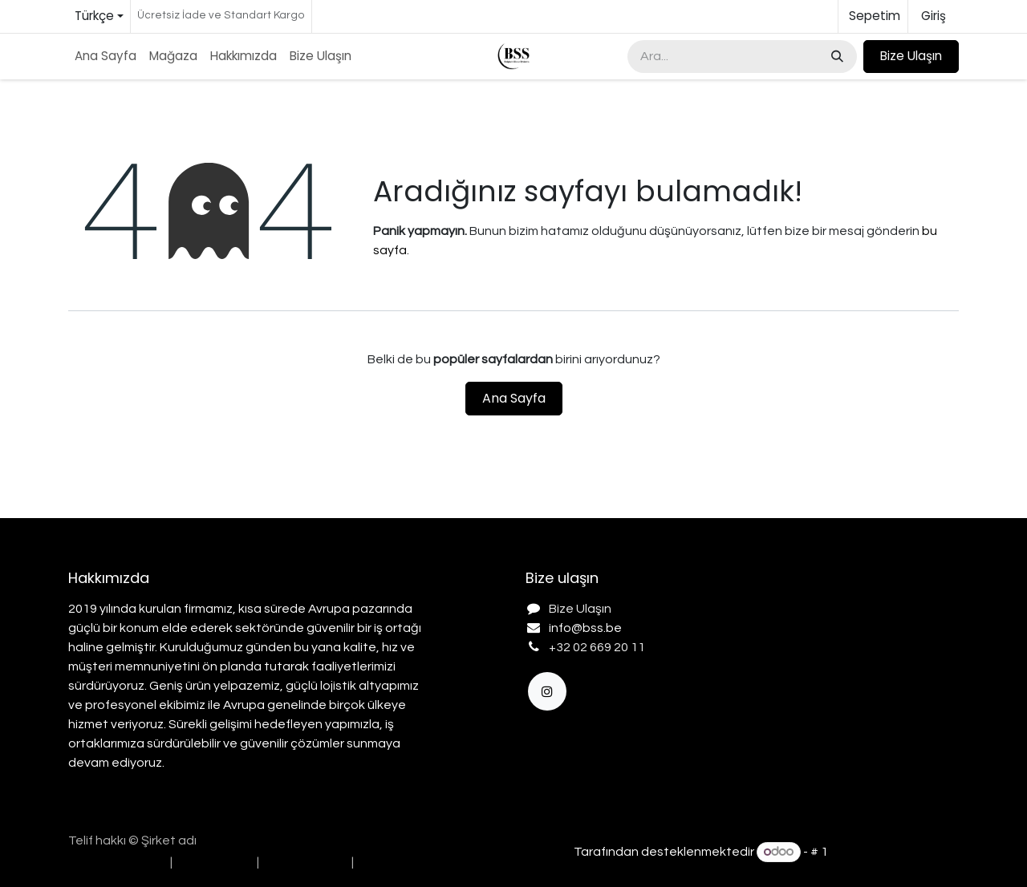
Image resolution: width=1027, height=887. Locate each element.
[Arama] (835, 56)
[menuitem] (105, 56)
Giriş (933, 15)
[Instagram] (547, 691)
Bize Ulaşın (911, 55)
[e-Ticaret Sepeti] (872, 16)
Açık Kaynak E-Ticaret (894, 851)
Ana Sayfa (514, 398)
